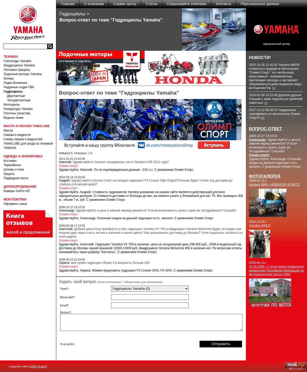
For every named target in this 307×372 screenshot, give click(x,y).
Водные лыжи (13, 117)
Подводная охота (16, 178)
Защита (9, 174)
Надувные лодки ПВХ (19, 87)
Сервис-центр (124, 4)
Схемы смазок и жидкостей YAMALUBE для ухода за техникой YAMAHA (28, 143)
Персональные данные (260, 4)
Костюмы (10, 161)
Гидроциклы (13, 91)
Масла (8, 130)
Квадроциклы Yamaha (19, 65)
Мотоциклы (12, 104)
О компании (94, 4)
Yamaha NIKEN (259, 225)
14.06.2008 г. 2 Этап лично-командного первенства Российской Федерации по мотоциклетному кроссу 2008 (276, 270)
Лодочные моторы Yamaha (22, 74)
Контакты (223, 4)
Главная (67, 4)
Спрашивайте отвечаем (186, 4)
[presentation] (150, 344)
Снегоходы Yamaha (17, 61)
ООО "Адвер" (38, 366)
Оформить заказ (15, 204)
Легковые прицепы (17, 70)
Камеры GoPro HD (17, 191)
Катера (9, 78)
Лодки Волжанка (15, 83)
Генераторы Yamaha (18, 109)
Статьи (151, 4)
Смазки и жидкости (17, 135)
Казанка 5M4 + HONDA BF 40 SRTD (274, 184)
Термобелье (12, 165)
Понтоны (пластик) (17, 113)
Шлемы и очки (14, 169)
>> (274, 88)
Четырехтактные (18, 100)
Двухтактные (16, 96)
